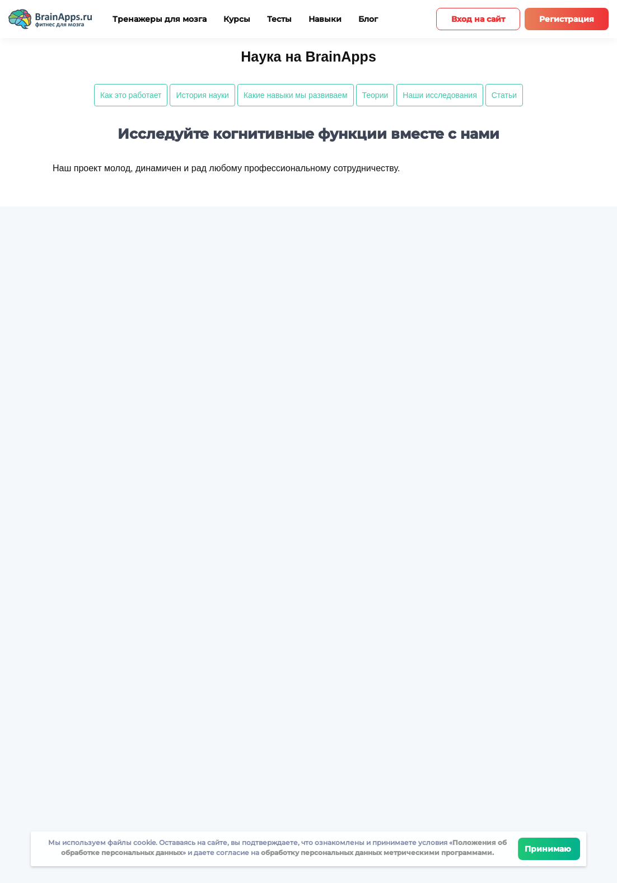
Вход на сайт (478, 19)
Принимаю (549, 849)
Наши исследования (439, 95)
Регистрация (566, 19)
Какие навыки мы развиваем (296, 95)
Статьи (504, 95)
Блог (368, 19)
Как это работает (131, 95)
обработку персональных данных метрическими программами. (376, 852)
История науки (202, 95)
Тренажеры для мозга (160, 19)
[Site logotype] (50, 19)
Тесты (279, 19)
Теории (375, 95)
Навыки (325, 19)
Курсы (236, 19)
